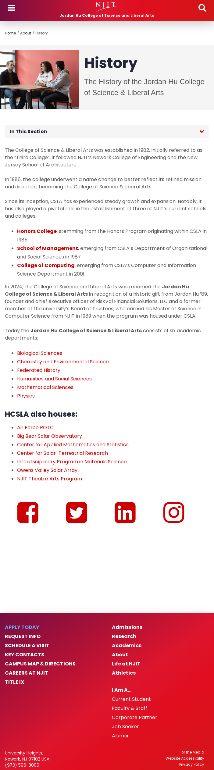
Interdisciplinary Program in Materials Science (72, 461)
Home (10, 33)
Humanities (30, 378)
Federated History (38, 370)
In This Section (28, 131)
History (41, 33)
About (25, 33)
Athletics (124, 673)
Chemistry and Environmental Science (63, 361)
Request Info (23, 636)
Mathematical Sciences (45, 387)
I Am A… (121, 690)
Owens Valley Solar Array (47, 470)
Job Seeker (125, 727)
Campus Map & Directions (40, 664)
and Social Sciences (68, 378)
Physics (26, 395)
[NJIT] (107, 7)
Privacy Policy (191, 764)
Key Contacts (24, 655)
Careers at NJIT (26, 673)
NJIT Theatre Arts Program (49, 478)
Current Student (131, 699)
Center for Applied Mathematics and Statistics (73, 444)
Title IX (14, 682)
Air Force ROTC (35, 427)
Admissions (127, 627)
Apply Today (22, 627)
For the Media (192, 752)
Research (124, 636)
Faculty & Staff (129, 708)
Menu (11, 8)
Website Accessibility (185, 758)
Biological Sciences (39, 353)
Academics (126, 646)
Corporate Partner (134, 718)
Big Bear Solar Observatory (49, 436)
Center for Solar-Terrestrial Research (62, 453)
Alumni (120, 736)
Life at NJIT (126, 664)
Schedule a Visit (27, 646)
